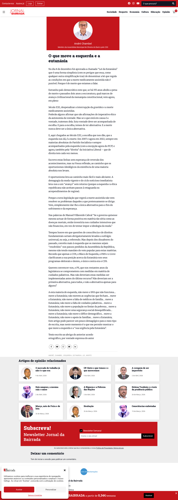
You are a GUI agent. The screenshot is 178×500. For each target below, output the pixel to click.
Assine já (20, 3)
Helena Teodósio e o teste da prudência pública (144, 388)
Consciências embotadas (144, 406)
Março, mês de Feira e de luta (48, 407)
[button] (64, 470)
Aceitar (19, 489)
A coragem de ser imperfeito (140, 369)
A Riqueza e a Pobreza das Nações (94, 388)
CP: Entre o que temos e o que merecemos (96, 369)
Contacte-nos (8, 3)
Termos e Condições (35, 495)
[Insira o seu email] (110, 436)
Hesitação (89, 406)
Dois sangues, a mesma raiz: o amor (47, 388)
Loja (30, 3)
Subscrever (148, 436)
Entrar (40, 3)
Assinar (148, 495)
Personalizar (51, 489)
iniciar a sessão (44, 459)
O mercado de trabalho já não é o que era (48, 369)
